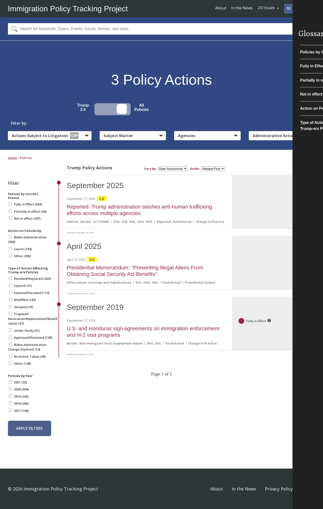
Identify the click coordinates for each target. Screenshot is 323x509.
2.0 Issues (266, 7)
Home (12, 158)
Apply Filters (29, 428)
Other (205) (20, 256)
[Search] (13, 29)
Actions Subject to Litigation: (45, 135)
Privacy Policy (279, 489)
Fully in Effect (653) (25, 204)
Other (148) (20, 363)
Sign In (308, 489)
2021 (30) (18, 382)
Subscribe (297, 8)
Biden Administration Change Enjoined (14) (27, 347)
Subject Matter (118, 135)
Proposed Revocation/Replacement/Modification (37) (32, 318)
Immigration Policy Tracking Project (68, 8)
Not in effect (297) (25, 218)
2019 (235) (19, 396)
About (220, 8)
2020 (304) (19, 389)
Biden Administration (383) (27, 239)
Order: (195, 168)
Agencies (186, 135)
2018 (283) (19, 403)
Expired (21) (20, 285)
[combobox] (161, 29)
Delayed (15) (21, 307)
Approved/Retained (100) (30, 337)
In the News (242, 8)
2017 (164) (19, 410)
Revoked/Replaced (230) (30, 278)
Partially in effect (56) (27, 211)
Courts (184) (20, 249)
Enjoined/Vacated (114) (29, 293)
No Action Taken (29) (27, 356)
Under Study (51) (24, 330)
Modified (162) (22, 300)
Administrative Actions (275, 135)
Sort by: (150, 168)
